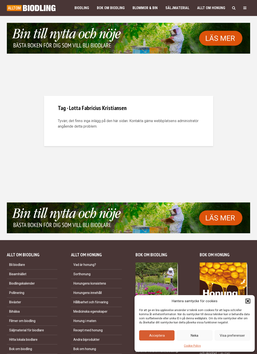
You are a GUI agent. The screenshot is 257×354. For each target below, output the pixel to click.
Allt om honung (211, 8)
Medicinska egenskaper (90, 311)
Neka (194, 335)
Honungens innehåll (87, 293)
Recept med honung (88, 330)
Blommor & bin (145, 8)
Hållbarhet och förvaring (90, 302)
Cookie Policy (192, 345)
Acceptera (157, 335)
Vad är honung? (84, 265)
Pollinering (16, 293)
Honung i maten (84, 321)
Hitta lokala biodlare (23, 339)
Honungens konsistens (89, 283)
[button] (248, 301)
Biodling (81, 8)
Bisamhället (17, 274)
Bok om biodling (111, 8)
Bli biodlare (17, 265)
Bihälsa (14, 311)
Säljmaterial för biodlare (26, 330)
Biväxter (15, 302)
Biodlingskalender (22, 283)
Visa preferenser (232, 335)
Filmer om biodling (22, 321)
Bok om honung (84, 349)
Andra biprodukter (86, 339)
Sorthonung (81, 274)
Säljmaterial (177, 8)
